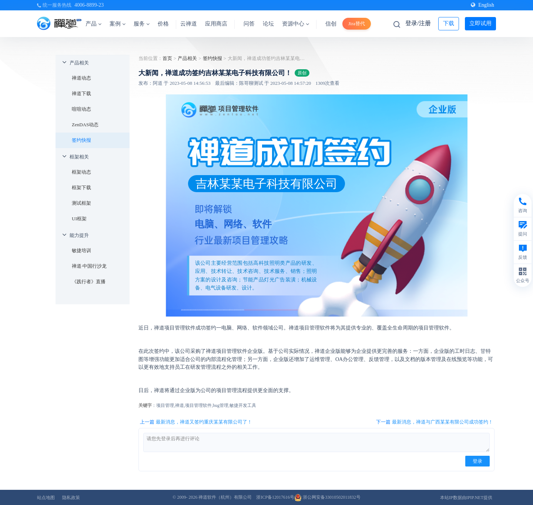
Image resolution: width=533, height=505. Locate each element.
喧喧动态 (81, 109)
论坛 (268, 24)
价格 (163, 24)
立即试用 (480, 23)
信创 (330, 24)
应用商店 (216, 24)
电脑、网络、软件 (233, 224)
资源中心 (295, 24)
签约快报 (81, 140)
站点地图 (46, 497)
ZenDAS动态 (85, 124)
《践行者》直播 (88, 281)
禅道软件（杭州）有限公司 (225, 497)
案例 (117, 24)
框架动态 (81, 172)
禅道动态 (81, 78)
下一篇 (434, 422)
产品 (93, 24)
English (482, 5)
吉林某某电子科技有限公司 (266, 183)
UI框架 (79, 218)
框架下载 (81, 187)
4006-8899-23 (89, 5)
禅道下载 (81, 93)
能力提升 (79, 235)
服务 (142, 24)
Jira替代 (356, 23)
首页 (167, 58)
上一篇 (196, 422)
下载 (448, 23)
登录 (477, 461)
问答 (249, 24)
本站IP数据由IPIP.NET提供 (466, 497)
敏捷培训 (81, 250)
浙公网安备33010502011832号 (327, 497)
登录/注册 (417, 23)
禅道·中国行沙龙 (89, 266)
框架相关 (79, 157)
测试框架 (81, 203)
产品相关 (79, 63)
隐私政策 (71, 497)
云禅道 (188, 24)
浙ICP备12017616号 (275, 497)
